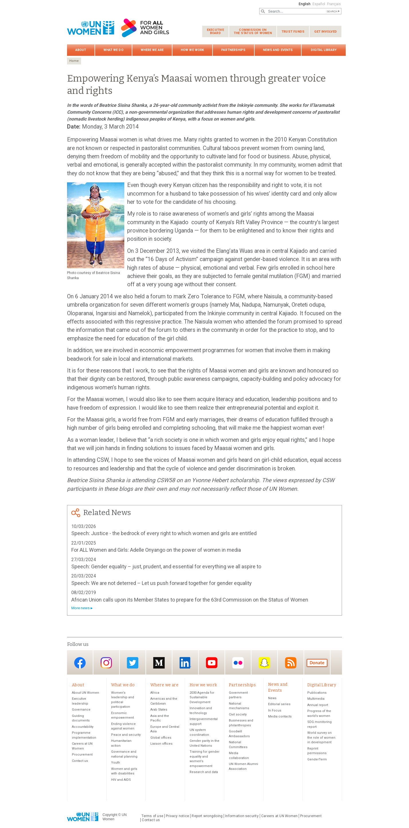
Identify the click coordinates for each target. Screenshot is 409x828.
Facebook (80, 663)
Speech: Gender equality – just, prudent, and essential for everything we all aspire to (166, 566)
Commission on (253, 31)
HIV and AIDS (121, 780)
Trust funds (293, 31)
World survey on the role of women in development (321, 737)
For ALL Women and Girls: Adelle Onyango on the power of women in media (156, 550)
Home (74, 61)
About (80, 50)
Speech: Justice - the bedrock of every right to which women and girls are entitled (164, 533)
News (272, 698)
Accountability (82, 727)
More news (80, 608)
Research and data (204, 772)
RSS (291, 663)
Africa (154, 693)
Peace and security (126, 735)
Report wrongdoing (207, 816)
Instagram (106, 663)
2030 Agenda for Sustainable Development (202, 697)
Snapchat (264, 663)
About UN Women (85, 693)
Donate (317, 663)
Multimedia (316, 699)
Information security (242, 816)
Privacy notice (177, 816)
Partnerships (233, 50)
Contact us (80, 761)
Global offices (160, 738)
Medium (159, 663)
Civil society (238, 714)
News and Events (278, 50)
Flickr (238, 663)
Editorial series (279, 704)
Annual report (317, 705)
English (304, 4)
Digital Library (324, 50)
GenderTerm (317, 759)
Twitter (132, 663)
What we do (113, 50)
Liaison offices (161, 744)
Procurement (82, 754)
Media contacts (280, 716)
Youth (115, 762)
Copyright (110, 815)
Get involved (325, 31)
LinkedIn (185, 663)
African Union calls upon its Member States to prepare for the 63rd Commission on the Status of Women (189, 600)
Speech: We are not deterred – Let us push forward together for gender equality (161, 583)
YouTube (212, 663)
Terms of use (152, 816)
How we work (192, 50)
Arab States (158, 709)
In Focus (274, 710)
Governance (81, 709)
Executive (215, 31)
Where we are (152, 50)
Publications (317, 693)
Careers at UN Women (279, 816)
